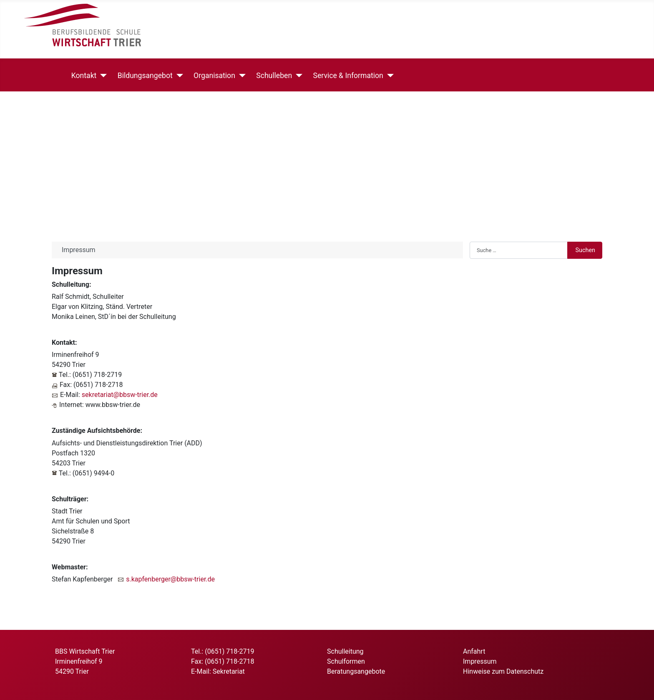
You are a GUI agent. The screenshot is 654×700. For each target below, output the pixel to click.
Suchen (585, 250)
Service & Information (346, 75)
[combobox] (519, 250)
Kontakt (82, 75)
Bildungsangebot (143, 75)
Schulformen (346, 661)
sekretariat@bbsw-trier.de (120, 395)
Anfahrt (474, 651)
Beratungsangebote (356, 671)
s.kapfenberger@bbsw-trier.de (170, 579)
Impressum (480, 661)
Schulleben (272, 75)
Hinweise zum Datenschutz (503, 671)
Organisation (212, 75)
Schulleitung (345, 651)
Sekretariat (229, 671)
